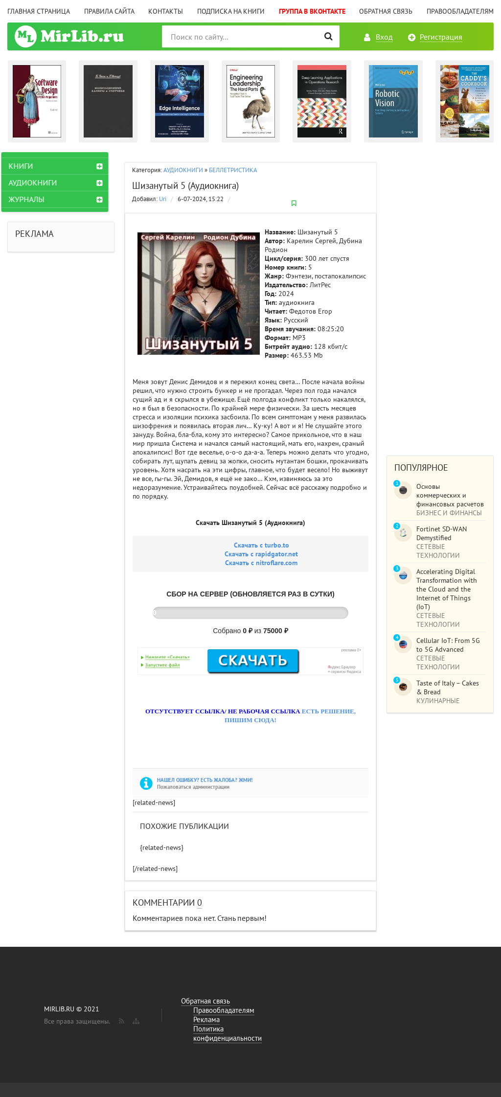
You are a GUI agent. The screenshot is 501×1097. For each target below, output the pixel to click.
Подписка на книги (231, 11)
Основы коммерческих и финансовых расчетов (450, 495)
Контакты (165, 11)
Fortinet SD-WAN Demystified (441, 533)
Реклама (206, 1019)
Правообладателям (460, 11)
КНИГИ (27, 166)
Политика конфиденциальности (227, 1033)
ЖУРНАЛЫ (32, 199)
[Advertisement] (440, 299)
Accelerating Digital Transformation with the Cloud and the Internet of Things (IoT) (446, 589)
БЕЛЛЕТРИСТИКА (233, 170)
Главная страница (38, 11)
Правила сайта (109, 11)
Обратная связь (385, 11)
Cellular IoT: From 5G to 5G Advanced (448, 645)
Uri (162, 199)
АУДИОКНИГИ (183, 170)
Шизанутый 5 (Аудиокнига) (185, 185)
